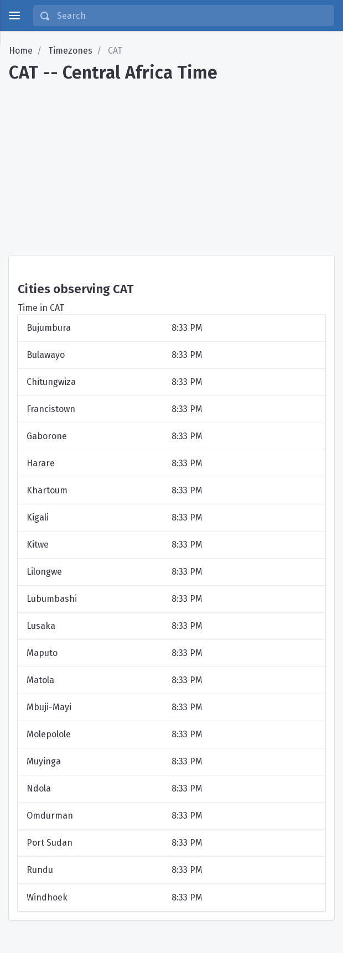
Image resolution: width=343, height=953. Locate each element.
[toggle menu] (14, 15)
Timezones (70, 50)
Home (21, 50)
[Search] (192, 15)
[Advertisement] (171, 164)
